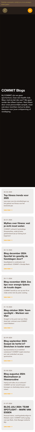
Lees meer (7, 210)
